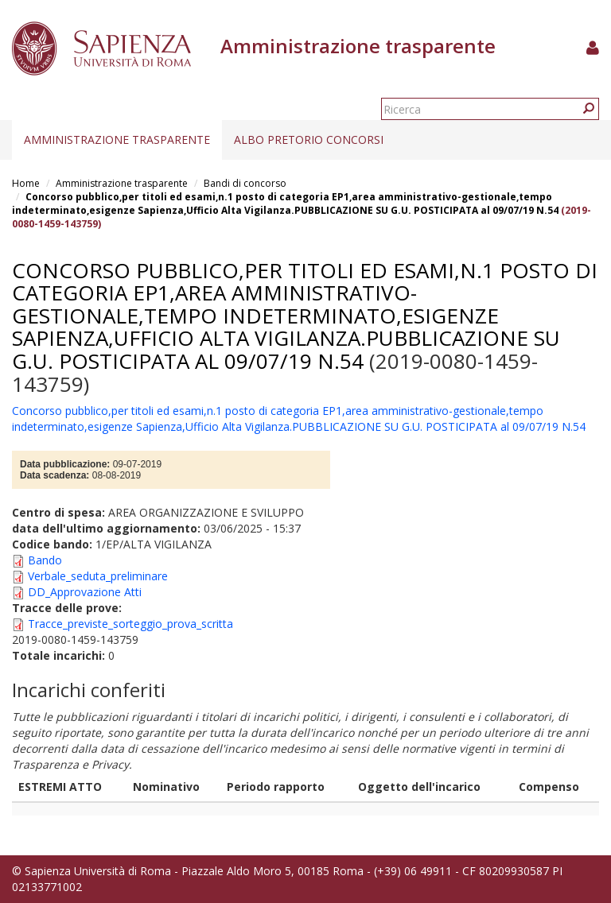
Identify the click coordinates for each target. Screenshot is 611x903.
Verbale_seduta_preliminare (98, 575)
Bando (45, 560)
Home (26, 183)
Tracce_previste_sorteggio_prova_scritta (130, 623)
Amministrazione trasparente (117, 139)
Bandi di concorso (245, 183)
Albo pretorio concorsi (308, 139)
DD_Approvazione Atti (85, 591)
